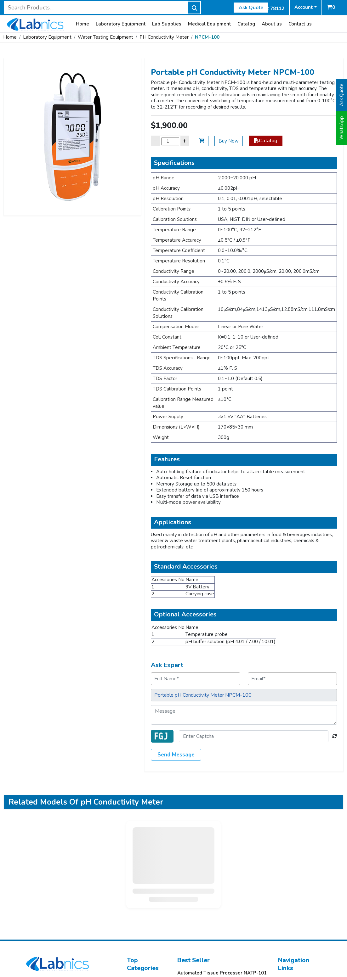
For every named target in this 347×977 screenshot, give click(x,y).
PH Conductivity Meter (164, 37)
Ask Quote (251, 7)
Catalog (246, 24)
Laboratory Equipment (120, 24)
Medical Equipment (209, 24)
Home (82, 24)
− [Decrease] (155, 141)
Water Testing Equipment (105, 37)
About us (272, 24)
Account (303, 7)
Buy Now (229, 141)
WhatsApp (341, 128)
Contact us (300, 24)
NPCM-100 (207, 37)
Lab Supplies (166, 24)
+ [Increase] (184, 141)
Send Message (176, 754)
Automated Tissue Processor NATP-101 (222, 973)
